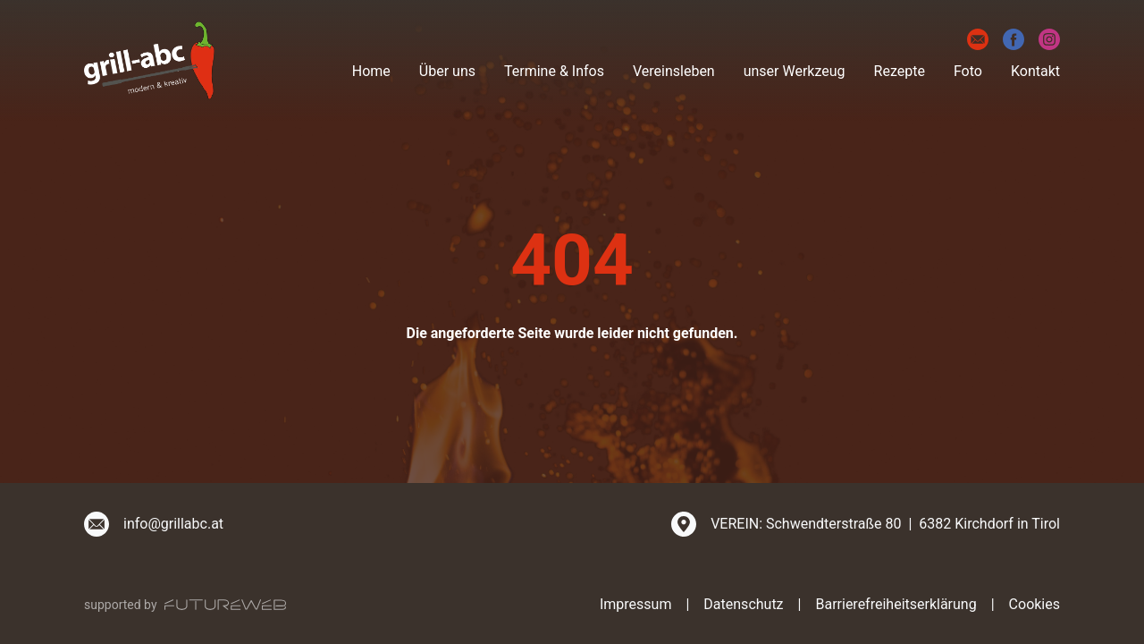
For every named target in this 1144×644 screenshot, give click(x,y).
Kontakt (1035, 71)
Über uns (447, 71)
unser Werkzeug (794, 71)
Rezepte (899, 71)
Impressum (636, 604)
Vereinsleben (674, 71)
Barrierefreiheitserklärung (895, 604)
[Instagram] (1049, 39)
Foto (968, 71)
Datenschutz (743, 604)
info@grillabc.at (173, 523)
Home (371, 71)
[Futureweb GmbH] (225, 605)
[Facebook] (1013, 39)
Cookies (1034, 604)
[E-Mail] (977, 39)
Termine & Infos (554, 71)
